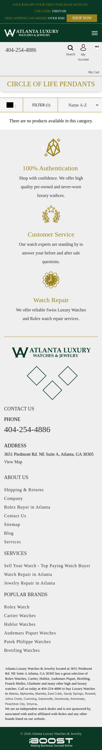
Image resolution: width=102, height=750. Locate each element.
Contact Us (15, 515)
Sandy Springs (73, 693)
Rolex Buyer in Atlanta (27, 507)
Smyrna (31, 704)
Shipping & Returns (24, 489)
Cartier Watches (20, 615)
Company (13, 498)
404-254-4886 (20, 50)
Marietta (40, 693)
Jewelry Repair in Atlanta (29, 583)
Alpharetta (26, 693)
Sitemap (12, 524)
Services (12, 542)
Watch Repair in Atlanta (28, 574)
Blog (9, 533)
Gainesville (45, 698)
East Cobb (55, 693)
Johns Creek (13, 698)
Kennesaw (77, 698)
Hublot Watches (20, 624)
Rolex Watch (16, 607)
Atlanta (13, 693)
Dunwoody (62, 698)
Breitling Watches (22, 650)
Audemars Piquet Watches (30, 633)
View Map (13, 461)
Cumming (30, 698)
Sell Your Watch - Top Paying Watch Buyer (47, 565)
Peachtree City (15, 704)
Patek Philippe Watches (27, 641)
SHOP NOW (82, 18)
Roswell (90, 693)
